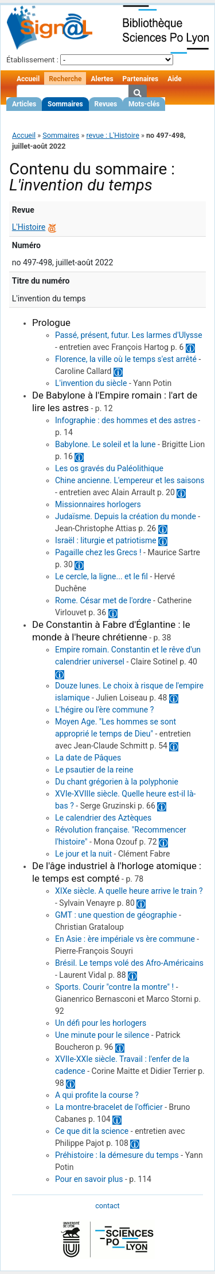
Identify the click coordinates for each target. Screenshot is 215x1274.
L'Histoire (28, 227)
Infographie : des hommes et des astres (125, 420)
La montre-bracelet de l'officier (109, 1107)
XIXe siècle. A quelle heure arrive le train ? (129, 890)
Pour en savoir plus (89, 1179)
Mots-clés (143, 104)
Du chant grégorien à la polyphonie (116, 781)
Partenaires (141, 79)
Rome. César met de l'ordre (103, 600)
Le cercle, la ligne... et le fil (101, 576)
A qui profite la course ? (97, 1095)
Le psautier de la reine (94, 769)
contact (107, 1205)
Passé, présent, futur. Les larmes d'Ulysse (128, 335)
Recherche (65, 79)
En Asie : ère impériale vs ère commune (125, 938)
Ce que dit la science (91, 1131)
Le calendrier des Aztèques (103, 817)
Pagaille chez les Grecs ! (98, 552)
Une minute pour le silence (102, 1035)
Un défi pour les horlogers (100, 1023)
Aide (174, 79)
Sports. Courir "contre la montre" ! (114, 987)
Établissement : (32, 59)
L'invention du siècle (91, 383)
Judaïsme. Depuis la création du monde (125, 516)
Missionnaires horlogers (98, 504)
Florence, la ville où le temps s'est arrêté (126, 359)
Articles (24, 104)
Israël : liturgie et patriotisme (106, 540)
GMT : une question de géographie (116, 914)
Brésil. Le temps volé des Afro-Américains (129, 963)
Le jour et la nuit (83, 853)
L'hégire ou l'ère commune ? (104, 709)
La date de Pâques (88, 757)
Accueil (28, 79)
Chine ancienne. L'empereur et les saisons (129, 480)
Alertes (102, 79)
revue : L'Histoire (112, 135)
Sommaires (65, 104)
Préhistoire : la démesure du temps (117, 1155)
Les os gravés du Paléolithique (109, 468)
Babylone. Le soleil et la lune (105, 444)
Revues (106, 104)
